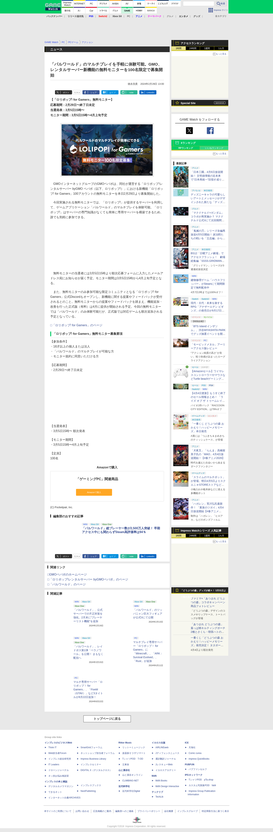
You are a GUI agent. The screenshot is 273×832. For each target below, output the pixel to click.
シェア (93, 92)
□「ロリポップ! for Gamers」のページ (76, 325)
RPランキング (185, 148)
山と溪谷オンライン (132, 775)
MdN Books (161, 780)
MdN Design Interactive (167, 786)
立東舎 (125, 764)
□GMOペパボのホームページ (67, 574)
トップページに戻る (107, 718)
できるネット (55, 792)
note (131, 92)
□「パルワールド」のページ (66, 584)
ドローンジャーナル (58, 770)
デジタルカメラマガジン (60, 786)
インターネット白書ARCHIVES (64, 797)
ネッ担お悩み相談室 (58, 776)
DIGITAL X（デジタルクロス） (96, 770)
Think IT (52, 747)
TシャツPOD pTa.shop (201, 779)
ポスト (66, 92)
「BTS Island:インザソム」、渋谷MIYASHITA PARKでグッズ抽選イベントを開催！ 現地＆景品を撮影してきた (208, 334)
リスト (77, 92)
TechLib (159, 796)
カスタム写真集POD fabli (202, 785)
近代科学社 (124, 786)
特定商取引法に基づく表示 (215, 811)
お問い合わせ (82, 811)
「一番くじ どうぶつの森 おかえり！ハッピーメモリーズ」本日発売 (207, 427)
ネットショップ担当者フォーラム (98, 753)
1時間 (179, 48)
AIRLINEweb (162, 747)
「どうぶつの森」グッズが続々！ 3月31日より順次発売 (203, 591)
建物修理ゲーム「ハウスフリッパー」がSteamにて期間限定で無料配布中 (208, 283)
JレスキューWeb (164, 764)
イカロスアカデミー (165, 770)
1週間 (207, 48)
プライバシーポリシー (148, 811)
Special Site (188, 103)
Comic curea (195, 753)
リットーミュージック (133, 747)
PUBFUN (189, 764)
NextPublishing (88, 791)
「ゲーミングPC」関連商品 (97, 479)
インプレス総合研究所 (59, 759)
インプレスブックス (91, 785)
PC (128, 16)
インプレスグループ (187, 811)
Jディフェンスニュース (167, 753)
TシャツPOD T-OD (132, 759)
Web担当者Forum (57, 753)
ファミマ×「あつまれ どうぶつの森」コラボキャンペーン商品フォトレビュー (208, 602)
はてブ (112, 92)
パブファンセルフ (198, 769)
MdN (154, 776)
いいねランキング (214, 148)
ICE (187, 742)
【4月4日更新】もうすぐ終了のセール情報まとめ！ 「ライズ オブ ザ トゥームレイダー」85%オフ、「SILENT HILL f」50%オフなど (208, 401)
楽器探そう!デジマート (134, 753)
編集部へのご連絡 (124, 811)
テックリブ (157, 792)
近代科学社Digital (131, 791)
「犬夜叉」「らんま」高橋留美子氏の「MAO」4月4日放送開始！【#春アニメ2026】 (208, 454)
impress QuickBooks (199, 759)
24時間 (192, 48)
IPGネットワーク (193, 775)
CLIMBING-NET (130, 780)
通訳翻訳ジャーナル (165, 759)
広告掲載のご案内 (102, 811)
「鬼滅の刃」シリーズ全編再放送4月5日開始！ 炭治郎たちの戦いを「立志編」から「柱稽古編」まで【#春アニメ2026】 (208, 238)
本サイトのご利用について (57, 811)
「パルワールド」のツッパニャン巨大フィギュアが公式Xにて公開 (147, 613)
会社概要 (168, 811)
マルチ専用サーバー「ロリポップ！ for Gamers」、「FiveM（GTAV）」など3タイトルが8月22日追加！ (88, 689)
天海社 (192, 747)
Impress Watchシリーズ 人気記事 (201, 530)
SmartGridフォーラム (91, 747)
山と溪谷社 (124, 770)
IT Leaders (53, 764)
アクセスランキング (193, 43)
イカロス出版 (158, 742)
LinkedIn (151, 92)
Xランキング (188, 142)
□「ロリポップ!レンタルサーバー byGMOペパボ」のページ (87, 579)
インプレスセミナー (91, 764)
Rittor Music (125, 742)
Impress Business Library (93, 759)
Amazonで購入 (94, 492)
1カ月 (221, 48)
